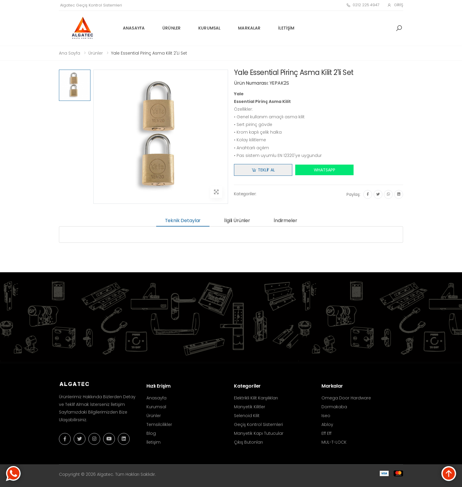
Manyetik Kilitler (249, 407)
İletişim (286, 28)
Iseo (325, 416)
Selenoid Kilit (247, 416)
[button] (399, 28)
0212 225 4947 (363, 5)
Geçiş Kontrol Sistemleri (258, 424)
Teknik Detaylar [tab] (183, 220)
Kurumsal (209, 28)
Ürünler (171, 28)
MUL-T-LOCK (333, 442)
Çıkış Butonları (248, 442)
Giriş (395, 5)
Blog (151, 433)
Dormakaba (334, 407)
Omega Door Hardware (346, 398)
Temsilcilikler (159, 424)
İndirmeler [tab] (285, 220)
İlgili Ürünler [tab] (237, 220)
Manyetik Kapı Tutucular (258, 433)
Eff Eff (326, 433)
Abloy (327, 424)
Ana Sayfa (69, 53)
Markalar (249, 28)
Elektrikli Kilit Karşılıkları (256, 398)
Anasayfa (134, 28)
